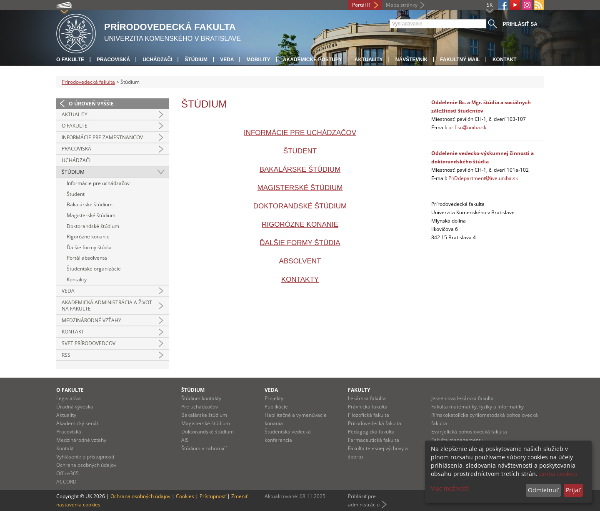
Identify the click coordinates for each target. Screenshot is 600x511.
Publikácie (276, 406)
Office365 (67, 473)
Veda (227, 60)
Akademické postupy (312, 60)
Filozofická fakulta (368, 414)
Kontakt (504, 60)
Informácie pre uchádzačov (98, 183)
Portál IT (361, 4)
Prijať (573, 490)
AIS (185, 439)
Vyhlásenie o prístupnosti (85, 456)
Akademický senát (77, 423)
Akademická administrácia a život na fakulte (107, 306)
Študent (76, 194)
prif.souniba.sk (467, 127)
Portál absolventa (87, 257)
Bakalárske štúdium (89, 204)
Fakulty (359, 389)
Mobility (258, 60)
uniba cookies (558, 474)
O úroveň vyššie (91, 103)
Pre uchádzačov (199, 406)
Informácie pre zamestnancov (102, 137)
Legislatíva (68, 398)
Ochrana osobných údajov (86, 464)
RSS (66, 354)
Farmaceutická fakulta (373, 439)
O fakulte (70, 60)
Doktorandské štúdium (93, 226)
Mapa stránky (402, 4)
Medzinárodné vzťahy (91, 320)
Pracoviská (113, 60)
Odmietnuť (543, 490)
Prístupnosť (213, 496)
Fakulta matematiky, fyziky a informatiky (477, 406)
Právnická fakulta (368, 406)
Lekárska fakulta (367, 398)
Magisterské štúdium (91, 215)
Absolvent (300, 261)
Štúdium (196, 60)
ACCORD (66, 481)
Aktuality (369, 60)
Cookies (185, 496)
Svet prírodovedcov (88, 343)
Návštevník (411, 60)
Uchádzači (157, 60)
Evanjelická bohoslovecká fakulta (469, 431)
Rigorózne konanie (88, 236)
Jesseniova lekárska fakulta (462, 398)
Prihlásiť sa (520, 24)
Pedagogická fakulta (371, 431)
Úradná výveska (74, 406)
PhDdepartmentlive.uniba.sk (483, 178)
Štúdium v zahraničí (204, 448)
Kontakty (77, 279)
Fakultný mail (460, 60)
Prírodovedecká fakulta (88, 81)
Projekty (274, 398)
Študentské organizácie (94, 268)
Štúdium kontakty (201, 398)
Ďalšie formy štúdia (89, 247)
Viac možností (450, 488)
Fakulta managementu (457, 439)
